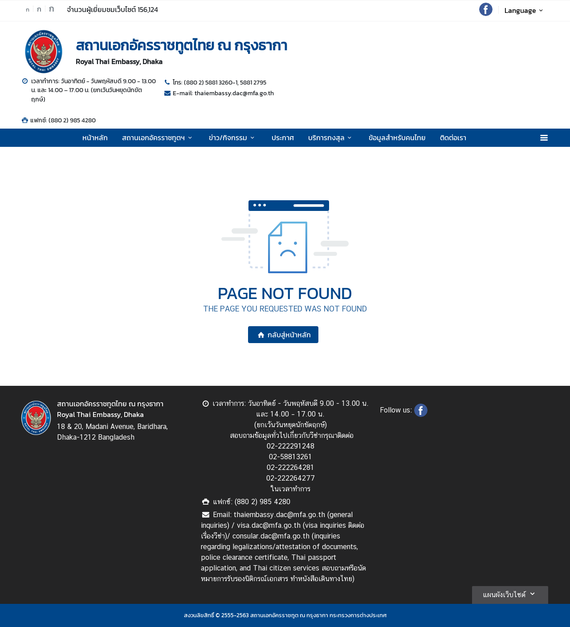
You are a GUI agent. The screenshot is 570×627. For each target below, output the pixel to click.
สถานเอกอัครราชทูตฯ (158, 137)
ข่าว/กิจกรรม (233, 137)
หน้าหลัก (95, 137)
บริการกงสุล (331, 137)
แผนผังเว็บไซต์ (510, 593)
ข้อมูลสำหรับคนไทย (397, 137)
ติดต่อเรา (453, 137)
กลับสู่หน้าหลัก (283, 334)
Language (525, 10)
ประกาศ (283, 137)
